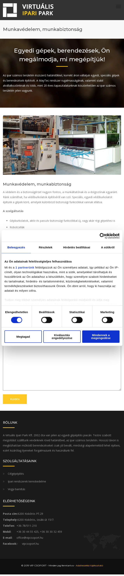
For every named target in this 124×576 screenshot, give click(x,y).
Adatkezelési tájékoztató (89, 567)
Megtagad (23, 336)
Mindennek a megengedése (101, 337)
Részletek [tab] (45, 247)
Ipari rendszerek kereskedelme (27, 483)
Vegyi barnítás (16, 490)
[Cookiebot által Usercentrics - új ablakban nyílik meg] (103, 236)
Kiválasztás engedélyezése (62, 337)
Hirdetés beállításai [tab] (76, 247)
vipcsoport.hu (30, 545)
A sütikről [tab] (108, 247)
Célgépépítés (16, 475)
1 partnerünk (25, 267)
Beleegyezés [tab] (16, 247)
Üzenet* (62, 336)
